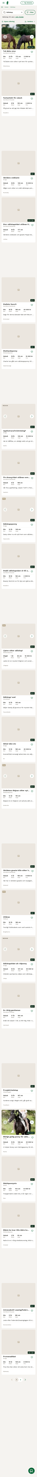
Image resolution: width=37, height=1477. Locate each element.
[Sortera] (30, 21)
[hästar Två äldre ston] (18, 36)
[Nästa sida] (25, 1380)
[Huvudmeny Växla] (4, 3)
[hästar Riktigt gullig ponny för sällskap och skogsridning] (18, 1122)
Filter (30, 12)
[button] (18, 36)
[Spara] (32, 52)
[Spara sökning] (31, 1471)
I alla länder (19, 17)
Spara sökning (8, 21)
